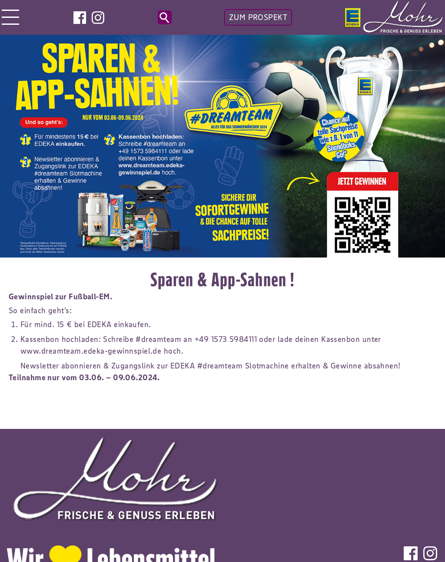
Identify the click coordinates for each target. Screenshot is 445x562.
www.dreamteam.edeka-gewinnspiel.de (90, 351)
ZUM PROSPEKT (258, 17)
